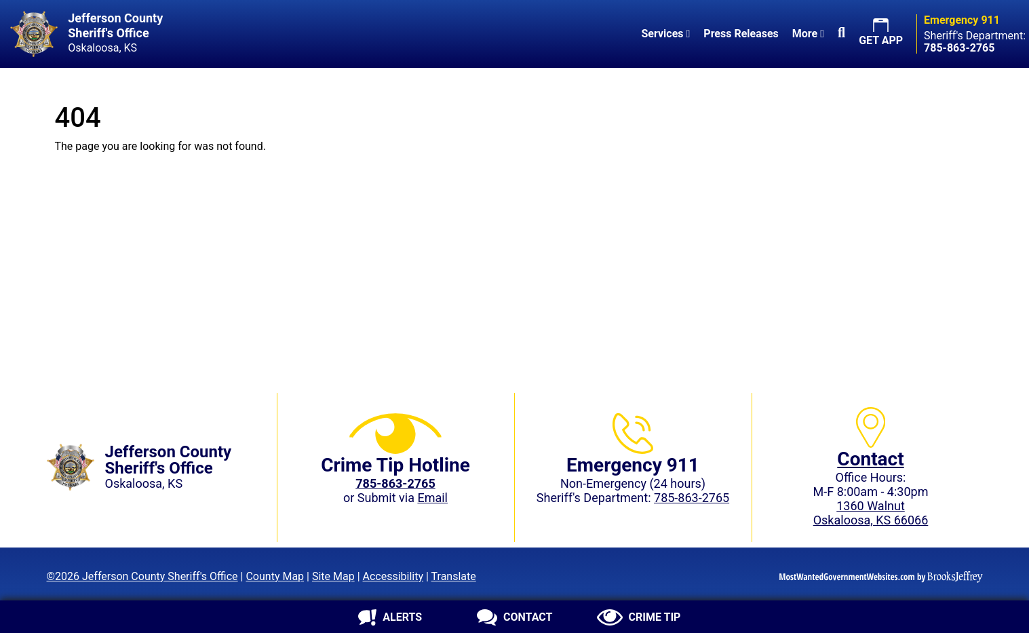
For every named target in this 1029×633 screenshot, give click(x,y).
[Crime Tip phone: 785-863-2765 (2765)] (395, 483)
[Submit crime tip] (639, 617)
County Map (275, 576)
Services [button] (665, 33)
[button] (841, 34)
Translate (453, 576)
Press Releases (740, 33)
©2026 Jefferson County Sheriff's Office (142, 576)
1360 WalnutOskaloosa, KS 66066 (871, 513)
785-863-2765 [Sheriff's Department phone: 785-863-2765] (691, 498)
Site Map (333, 576)
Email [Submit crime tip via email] (432, 498)
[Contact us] (514, 617)
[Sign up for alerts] (390, 617)
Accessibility (393, 576)
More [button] (808, 33)
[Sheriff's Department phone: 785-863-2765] (959, 47)
